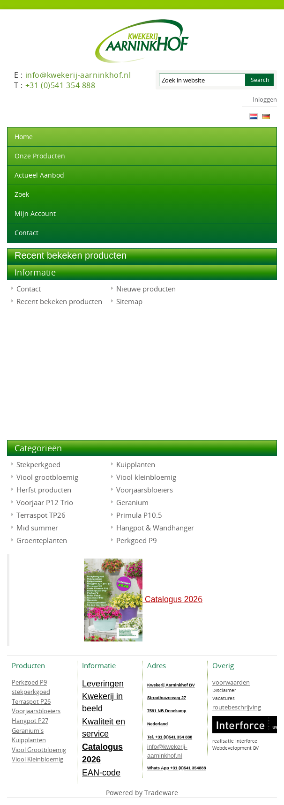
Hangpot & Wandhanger (155, 527)
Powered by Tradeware (142, 792)
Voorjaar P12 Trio (44, 502)
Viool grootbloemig (47, 477)
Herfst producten (43, 489)
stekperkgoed (31, 691)
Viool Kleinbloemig (37, 759)
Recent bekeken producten (59, 301)
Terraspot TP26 (41, 515)
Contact (26, 232)
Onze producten (40, 155)
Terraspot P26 (31, 701)
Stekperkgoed (38, 464)
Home (24, 136)
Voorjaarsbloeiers (144, 489)
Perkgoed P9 (136, 540)
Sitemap (129, 301)
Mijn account (35, 213)
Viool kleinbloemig (146, 477)
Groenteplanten (41, 540)
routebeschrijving (236, 707)
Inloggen (265, 99)
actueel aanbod (39, 175)
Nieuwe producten (146, 288)
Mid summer (37, 527)
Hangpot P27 (30, 720)
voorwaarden (231, 682)
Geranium (132, 502)
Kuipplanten (135, 464)
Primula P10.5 (139, 515)
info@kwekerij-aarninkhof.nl (167, 751)
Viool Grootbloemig (39, 749)
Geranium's (28, 730)
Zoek (22, 194)
